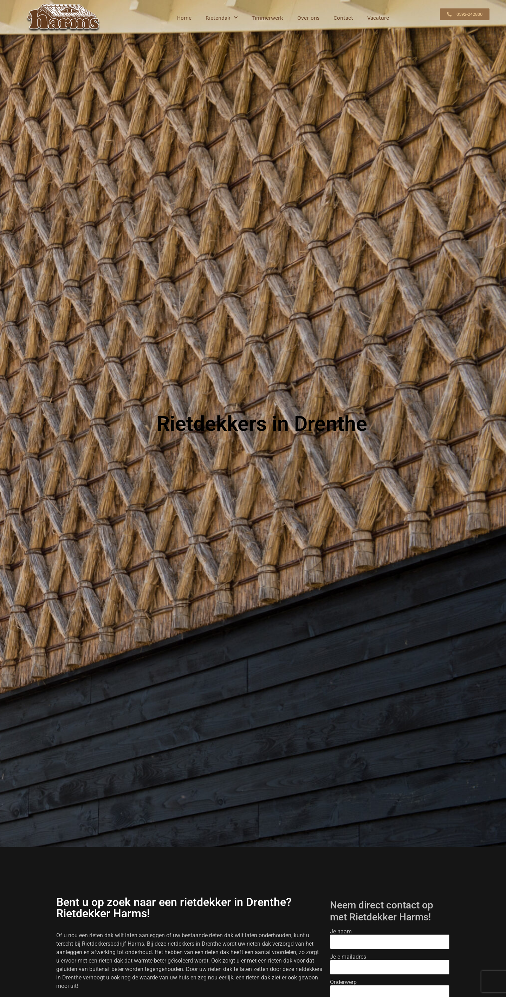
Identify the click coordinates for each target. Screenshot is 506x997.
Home (184, 17)
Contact (343, 17)
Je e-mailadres (390, 962)
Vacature (378, 17)
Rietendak (222, 17)
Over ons (308, 17)
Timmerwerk (267, 17)
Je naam (390, 937)
